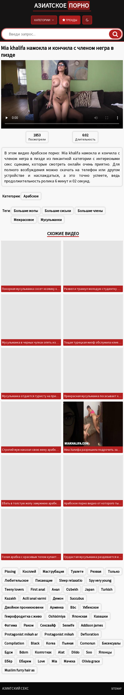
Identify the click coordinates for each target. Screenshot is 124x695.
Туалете (77, 571)
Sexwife (68, 625)
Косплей (29, 571)
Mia (54, 661)
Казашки (101, 616)
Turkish (106, 589)
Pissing (10, 571)
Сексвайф (48, 625)
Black (35, 643)
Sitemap (116, 689)
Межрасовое (24, 219)
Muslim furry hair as (19, 670)
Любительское (16, 580)
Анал (55, 589)
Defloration (89, 634)
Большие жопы (26, 210)
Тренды (69, 20)
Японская (79, 616)
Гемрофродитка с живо (23, 616)
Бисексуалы (111, 643)
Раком (28, 625)
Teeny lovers (14, 589)
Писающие (43, 580)
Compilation (14, 643)
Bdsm (23, 652)
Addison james (92, 625)
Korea (50, 643)
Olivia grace (91, 661)
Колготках (43, 652)
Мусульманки (51, 219)
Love (41, 661)
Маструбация (53, 571)
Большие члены (90, 210)
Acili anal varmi (34, 598)
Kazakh (10, 598)
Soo (89, 652)
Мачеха (69, 661)
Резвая (95, 571)
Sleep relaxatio (70, 580)
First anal (37, 589)
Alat (61, 652)
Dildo (75, 652)
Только (114, 571)
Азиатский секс (15, 688)
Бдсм (8, 652)
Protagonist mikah (59, 634)
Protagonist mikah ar (21, 634)
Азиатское (62, 5)
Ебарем (25, 661)
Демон (58, 598)
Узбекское (91, 607)
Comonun (87, 643)
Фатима (10, 625)
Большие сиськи (58, 210)
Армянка (56, 607)
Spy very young (100, 580)
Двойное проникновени (23, 607)
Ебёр (8, 661)
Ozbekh (72, 589)
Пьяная (67, 643)
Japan (89, 589)
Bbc (73, 607)
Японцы (105, 652)
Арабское (31, 196)
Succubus (77, 598)
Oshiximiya (56, 616)
